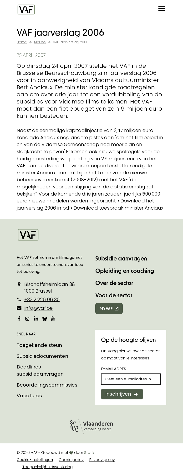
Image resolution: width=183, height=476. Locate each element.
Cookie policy (71, 459)
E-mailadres (113, 369)
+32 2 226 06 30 (42, 299)
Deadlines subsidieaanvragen (40, 370)
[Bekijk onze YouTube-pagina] (53, 318)
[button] (161, 9)
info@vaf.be (38, 308)
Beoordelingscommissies (47, 385)
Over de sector (114, 282)
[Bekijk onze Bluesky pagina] (44, 318)
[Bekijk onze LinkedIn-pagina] (36, 318)
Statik (89, 452)
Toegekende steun (39, 345)
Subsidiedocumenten (42, 356)
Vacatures (29, 395)
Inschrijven (118, 394)
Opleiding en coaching (124, 270)
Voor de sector (113, 295)
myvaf (106, 308)
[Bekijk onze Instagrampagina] (27, 318)
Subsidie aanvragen (121, 258)
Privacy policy (102, 459)
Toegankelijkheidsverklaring (47, 467)
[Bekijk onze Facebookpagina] (19, 318)
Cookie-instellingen (35, 459)
